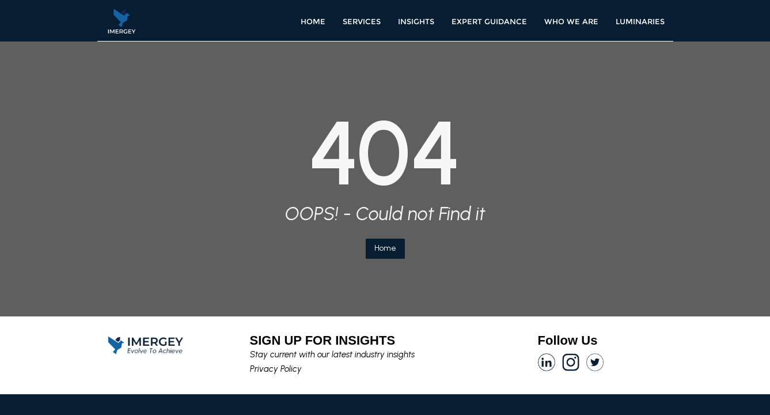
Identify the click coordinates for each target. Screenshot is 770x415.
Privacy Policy (276, 369)
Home (385, 248)
